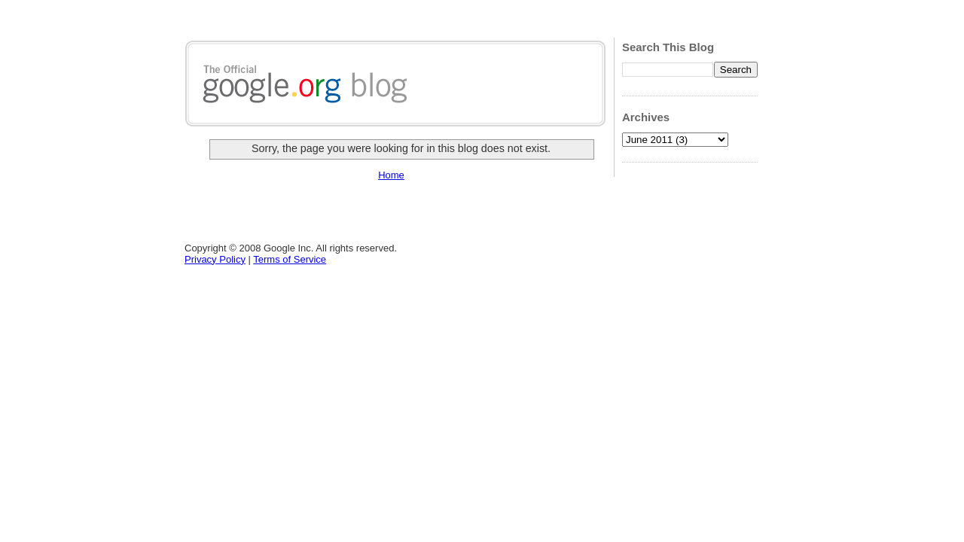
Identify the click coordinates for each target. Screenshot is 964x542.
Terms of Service (289, 259)
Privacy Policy (215, 259)
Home (391, 175)
